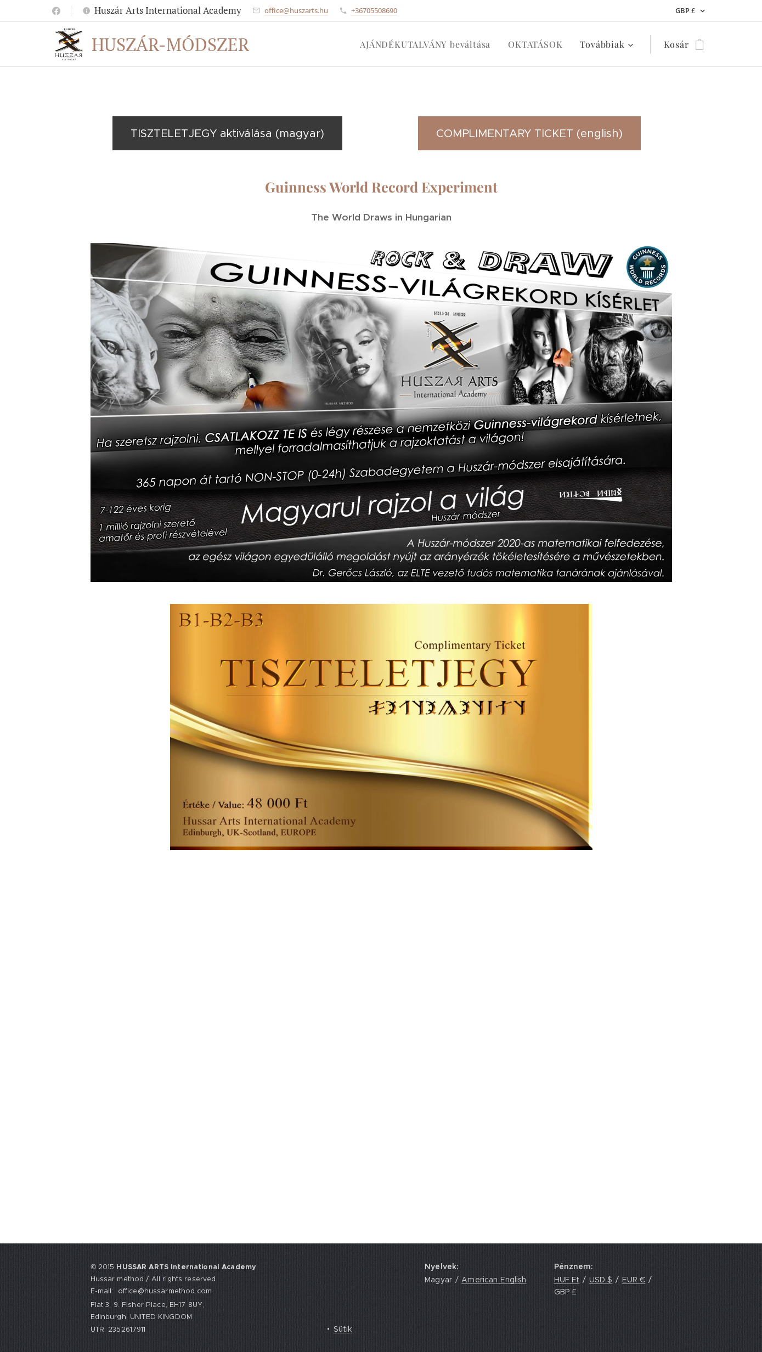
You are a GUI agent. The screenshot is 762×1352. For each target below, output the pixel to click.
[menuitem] (428, 44)
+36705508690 (374, 10)
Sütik (343, 1329)
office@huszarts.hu (296, 10)
